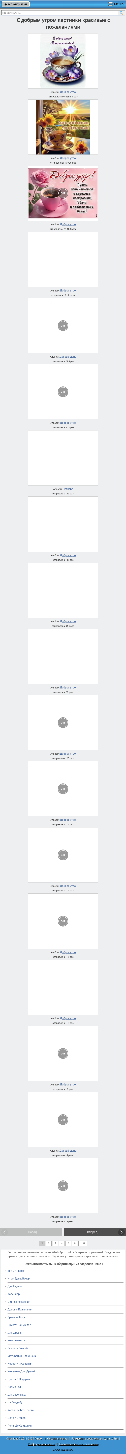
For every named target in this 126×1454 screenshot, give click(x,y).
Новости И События (20, 1363)
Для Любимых (17, 1394)
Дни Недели (15, 1286)
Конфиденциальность (41, 1444)
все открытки (16, 4)
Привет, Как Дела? (19, 1325)
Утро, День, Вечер (19, 1278)
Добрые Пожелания (20, 1309)
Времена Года (16, 1317)
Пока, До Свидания (20, 1425)
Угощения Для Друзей (21, 1371)
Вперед (92, 1232)
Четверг (68, 489)
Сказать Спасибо (18, 1348)
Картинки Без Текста (21, 1410)
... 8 (83, 1243)
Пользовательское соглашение (78, 1444)
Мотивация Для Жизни (22, 1356)
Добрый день (67, 356)
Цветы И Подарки (19, 1379)
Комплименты (16, 1340)
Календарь (14, 1294)
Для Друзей (15, 1332)
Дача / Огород (17, 1418)
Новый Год (14, 1387)
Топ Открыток (16, 1270)
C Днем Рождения (19, 1301)
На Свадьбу (15, 1402)
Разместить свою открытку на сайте (94, 1438)
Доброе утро (68, 92)
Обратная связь (57, 1438)
